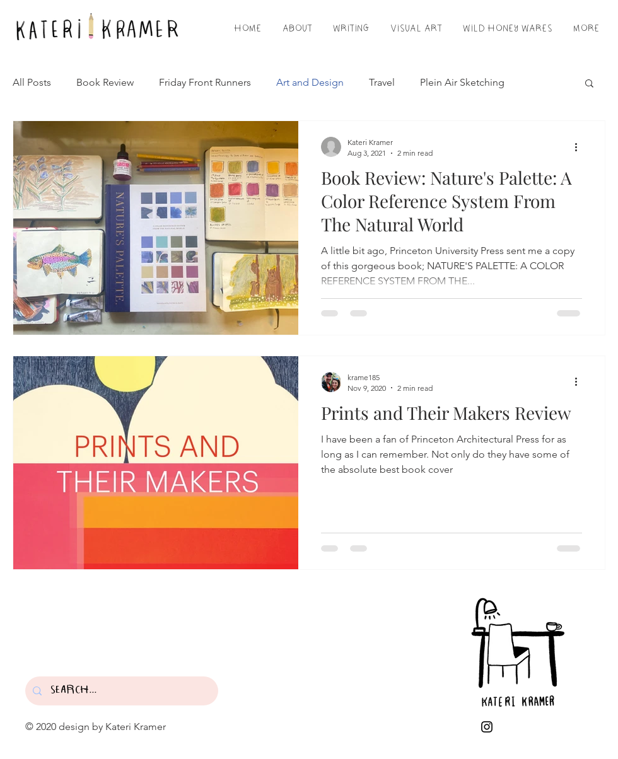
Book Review (105, 82)
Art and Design (310, 82)
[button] (589, 84)
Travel (382, 82)
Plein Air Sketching (462, 82)
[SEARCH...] (120, 690)
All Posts (32, 82)
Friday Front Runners (205, 82)
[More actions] (580, 146)
